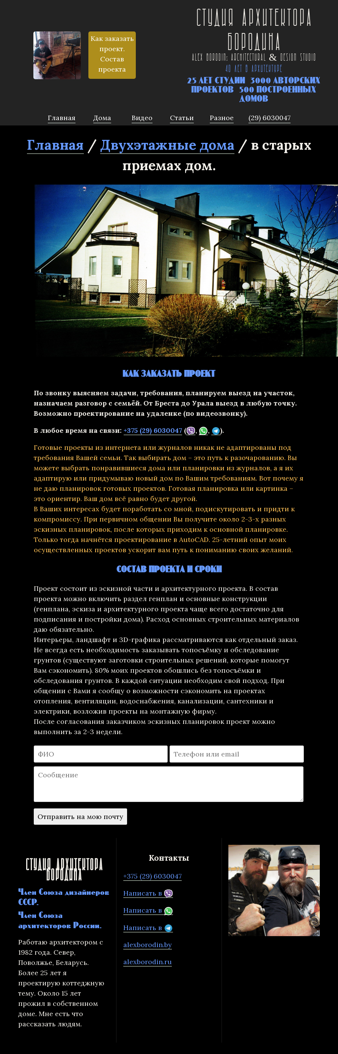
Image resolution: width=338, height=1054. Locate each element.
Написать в (148, 893)
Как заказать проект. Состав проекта (112, 54)
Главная (55, 144)
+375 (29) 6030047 (153, 430)
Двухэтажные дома (167, 144)
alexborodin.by (147, 944)
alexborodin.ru (147, 961)
